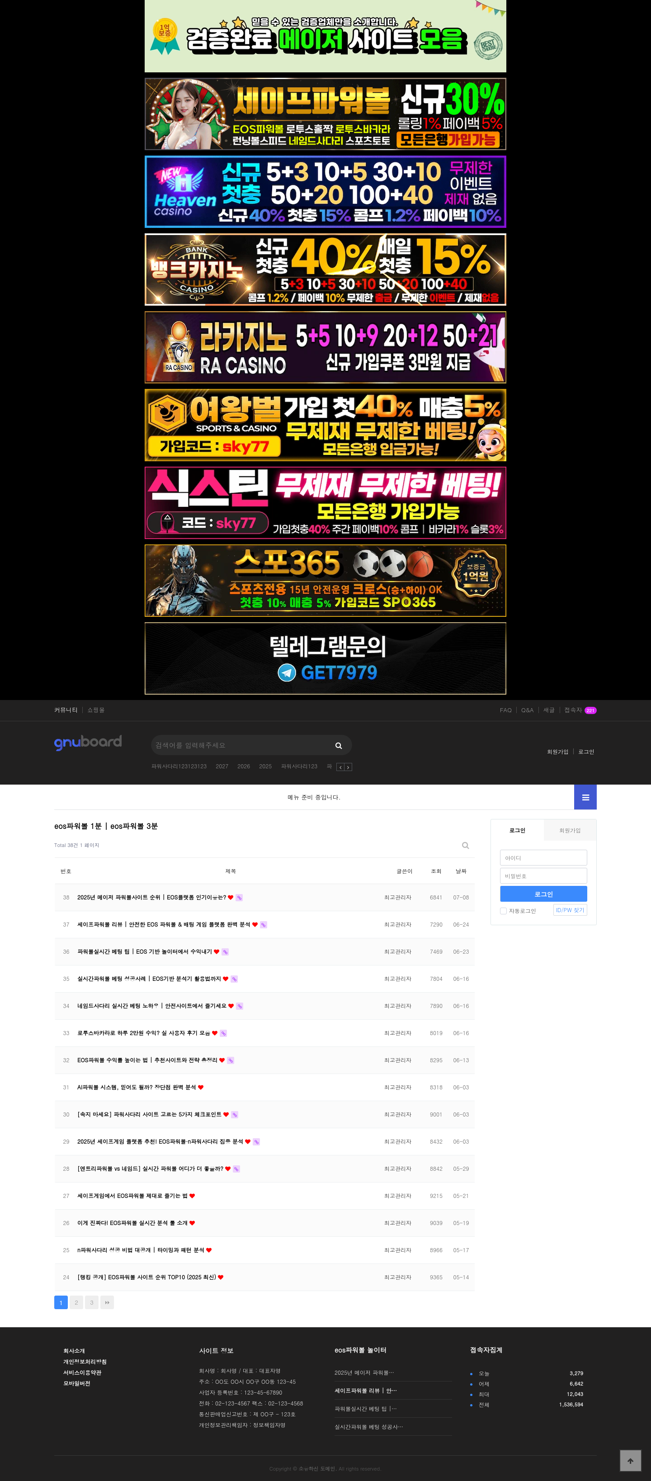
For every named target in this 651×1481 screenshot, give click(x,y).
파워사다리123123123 (179, 766)
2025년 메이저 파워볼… (364, 1372)
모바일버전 (76, 1383)
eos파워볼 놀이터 (361, 1349)
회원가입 (558, 751)
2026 (243, 766)
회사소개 (74, 1350)
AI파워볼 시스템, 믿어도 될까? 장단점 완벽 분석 (137, 1087)
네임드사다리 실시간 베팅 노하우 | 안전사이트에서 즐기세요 (152, 1005)
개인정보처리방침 (85, 1361)
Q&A (527, 710)
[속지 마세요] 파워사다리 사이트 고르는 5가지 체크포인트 (150, 1114)
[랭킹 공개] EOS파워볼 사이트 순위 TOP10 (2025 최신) (147, 1277)
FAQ (506, 710)
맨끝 (107, 1302)
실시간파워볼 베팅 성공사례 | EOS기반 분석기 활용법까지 (150, 978)
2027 (222, 766)
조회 (436, 871)
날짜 (461, 871)
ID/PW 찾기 (570, 909)
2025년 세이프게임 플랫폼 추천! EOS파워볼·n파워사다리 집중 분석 (161, 1141)
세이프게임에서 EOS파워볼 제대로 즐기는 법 (133, 1195)
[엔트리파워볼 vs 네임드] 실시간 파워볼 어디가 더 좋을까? (151, 1168)
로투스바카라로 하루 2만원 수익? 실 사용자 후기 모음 (144, 1032)
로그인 (586, 751)
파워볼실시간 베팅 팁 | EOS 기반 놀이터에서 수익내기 (145, 951)
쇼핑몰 (96, 710)
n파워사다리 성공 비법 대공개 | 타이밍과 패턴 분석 (141, 1250)
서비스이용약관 (82, 1372)
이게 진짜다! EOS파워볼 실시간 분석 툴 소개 (133, 1222)
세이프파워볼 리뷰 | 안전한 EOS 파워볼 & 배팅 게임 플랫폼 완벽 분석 (164, 924)
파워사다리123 (299, 766)
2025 (265, 766)
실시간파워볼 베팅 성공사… (369, 1426)
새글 (549, 710)
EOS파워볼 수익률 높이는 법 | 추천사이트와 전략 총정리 (148, 1060)
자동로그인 (518, 910)
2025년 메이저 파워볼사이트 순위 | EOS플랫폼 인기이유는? (152, 897)
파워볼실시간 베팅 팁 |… (366, 1408)
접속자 (581, 710)
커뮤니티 (66, 710)
